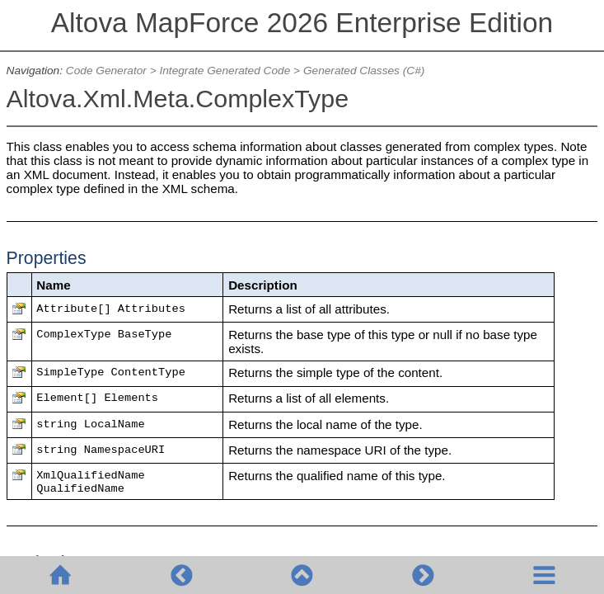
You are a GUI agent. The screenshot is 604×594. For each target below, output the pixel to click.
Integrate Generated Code (224, 70)
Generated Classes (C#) (363, 70)
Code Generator (106, 70)
